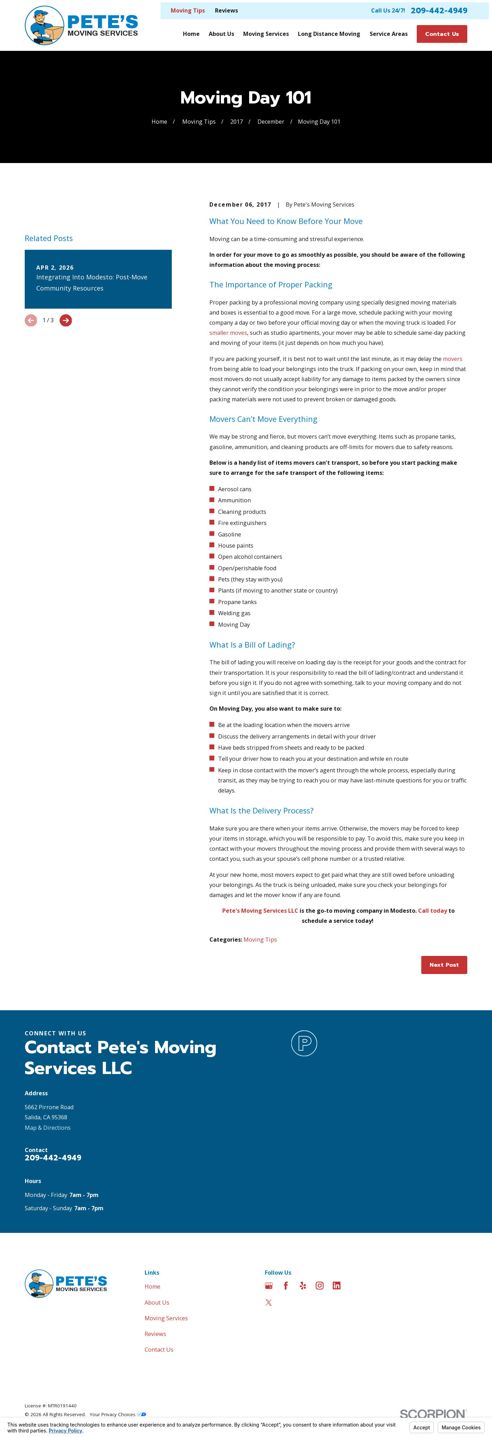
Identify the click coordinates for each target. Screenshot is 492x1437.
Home (152, 1286)
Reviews (226, 10)
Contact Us (159, 1349)
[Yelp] (303, 1286)
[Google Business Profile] (269, 1286)
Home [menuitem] (191, 34)
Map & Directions (48, 1127)
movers (452, 359)
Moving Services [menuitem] (266, 34)
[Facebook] (286, 1286)
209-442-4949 (439, 11)
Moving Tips (188, 10)
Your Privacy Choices (118, 1414)
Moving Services (166, 1318)
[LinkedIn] (337, 1286)
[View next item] (66, 320)
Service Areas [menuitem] (389, 34)
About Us (157, 1302)
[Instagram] (320, 1286)
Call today (432, 910)
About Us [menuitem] (221, 34)
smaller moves (228, 333)
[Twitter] (269, 1303)
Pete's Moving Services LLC (260, 910)
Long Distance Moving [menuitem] (329, 34)
